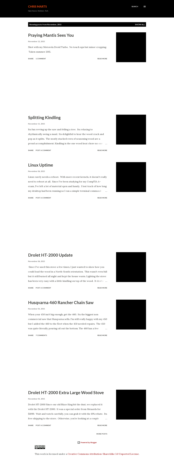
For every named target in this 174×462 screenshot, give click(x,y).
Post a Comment (43, 150)
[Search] (135, 6)
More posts (101, 434)
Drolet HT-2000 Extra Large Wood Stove (66, 392)
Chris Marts (37, 6)
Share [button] (30, 59)
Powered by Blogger (87, 442)
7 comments (41, 335)
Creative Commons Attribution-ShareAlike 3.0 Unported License (103, 453)
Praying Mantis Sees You (51, 35)
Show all (140, 24)
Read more (102, 59)
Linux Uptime (40, 164)
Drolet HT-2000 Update (50, 255)
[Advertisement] (67, 88)
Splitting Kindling (44, 117)
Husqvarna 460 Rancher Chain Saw (60, 302)
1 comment (41, 59)
